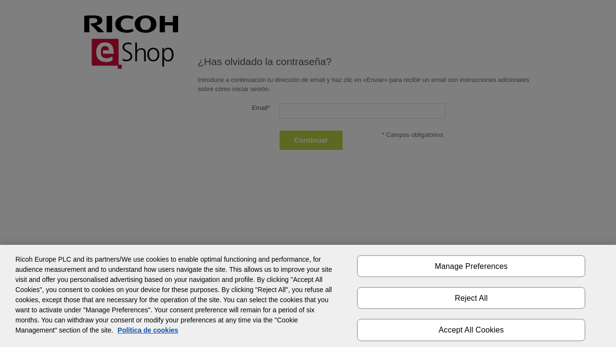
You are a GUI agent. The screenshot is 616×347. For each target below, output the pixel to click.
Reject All (471, 298)
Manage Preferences (471, 266)
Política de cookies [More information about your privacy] (147, 330)
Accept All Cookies (471, 330)
